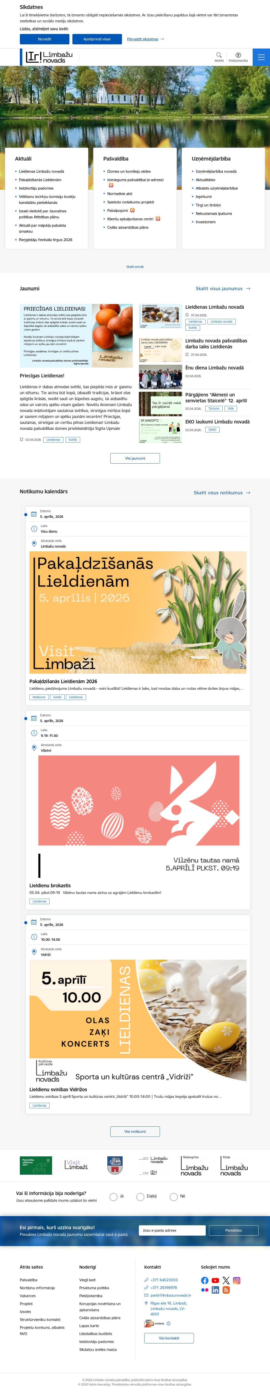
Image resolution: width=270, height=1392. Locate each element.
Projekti (26, 1303)
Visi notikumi (135, 1131)
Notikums (39, 697)
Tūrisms (214, 408)
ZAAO (212, 429)
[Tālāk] (242, 1165)
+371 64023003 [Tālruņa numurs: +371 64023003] (164, 1280)
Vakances (28, 1295)
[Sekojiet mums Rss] (226, 1289)
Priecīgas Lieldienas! (42, 376)
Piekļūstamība (90, 1295)
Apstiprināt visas (97, 39)
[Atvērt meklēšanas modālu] (219, 58)
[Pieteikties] (234, 1230)
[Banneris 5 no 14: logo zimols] (195, 1165)
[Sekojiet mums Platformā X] (226, 1280)
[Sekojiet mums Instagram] (236, 1280)
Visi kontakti (169, 1338)
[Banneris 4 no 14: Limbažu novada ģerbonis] (155, 1165)
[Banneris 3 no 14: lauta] (115, 1165)
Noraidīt (44, 39)
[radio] (116, 1196)
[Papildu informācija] (168, 1323)
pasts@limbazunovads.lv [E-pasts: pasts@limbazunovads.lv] (170, 1295)
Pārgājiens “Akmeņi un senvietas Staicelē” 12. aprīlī (216, 398)
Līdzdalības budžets (95, 1333)
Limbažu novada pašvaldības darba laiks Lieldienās (216, 344)
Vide (231, 408)
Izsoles (25, 1311)
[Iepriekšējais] (28, 1165)
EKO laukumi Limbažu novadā (217, 422)
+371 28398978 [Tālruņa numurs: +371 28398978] (163, 1287)
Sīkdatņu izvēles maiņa (98, 1349)
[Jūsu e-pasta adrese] (172, 1230)
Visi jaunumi (135, 458)
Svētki (73, 440)
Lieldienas (53, 440)
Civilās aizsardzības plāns (99, 1317)
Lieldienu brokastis (50, 886)
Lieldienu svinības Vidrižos (58, 1089)
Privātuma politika (94, 1287)
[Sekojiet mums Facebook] (205, 1280)
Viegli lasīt (87, 1280)
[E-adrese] (154, 1323)
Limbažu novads (222, 321)
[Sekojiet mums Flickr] (205, 1290)
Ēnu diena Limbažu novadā (214, 368)
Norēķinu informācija (37, 1287)
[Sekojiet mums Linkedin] (215, 1290)
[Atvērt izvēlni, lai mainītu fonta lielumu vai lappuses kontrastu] (238, 58)
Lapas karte (89, 1325)
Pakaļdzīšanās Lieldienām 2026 (63, 681)
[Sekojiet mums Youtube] (215, 1280)
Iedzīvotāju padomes (96, 1341)
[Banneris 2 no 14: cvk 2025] (76, 1165)
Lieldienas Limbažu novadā (214, 307)
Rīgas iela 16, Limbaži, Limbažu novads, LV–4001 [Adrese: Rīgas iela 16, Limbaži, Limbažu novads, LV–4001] (168, 1308)
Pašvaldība (28, 1280)
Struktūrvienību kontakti (40, 1319)
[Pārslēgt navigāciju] (261, 57)
